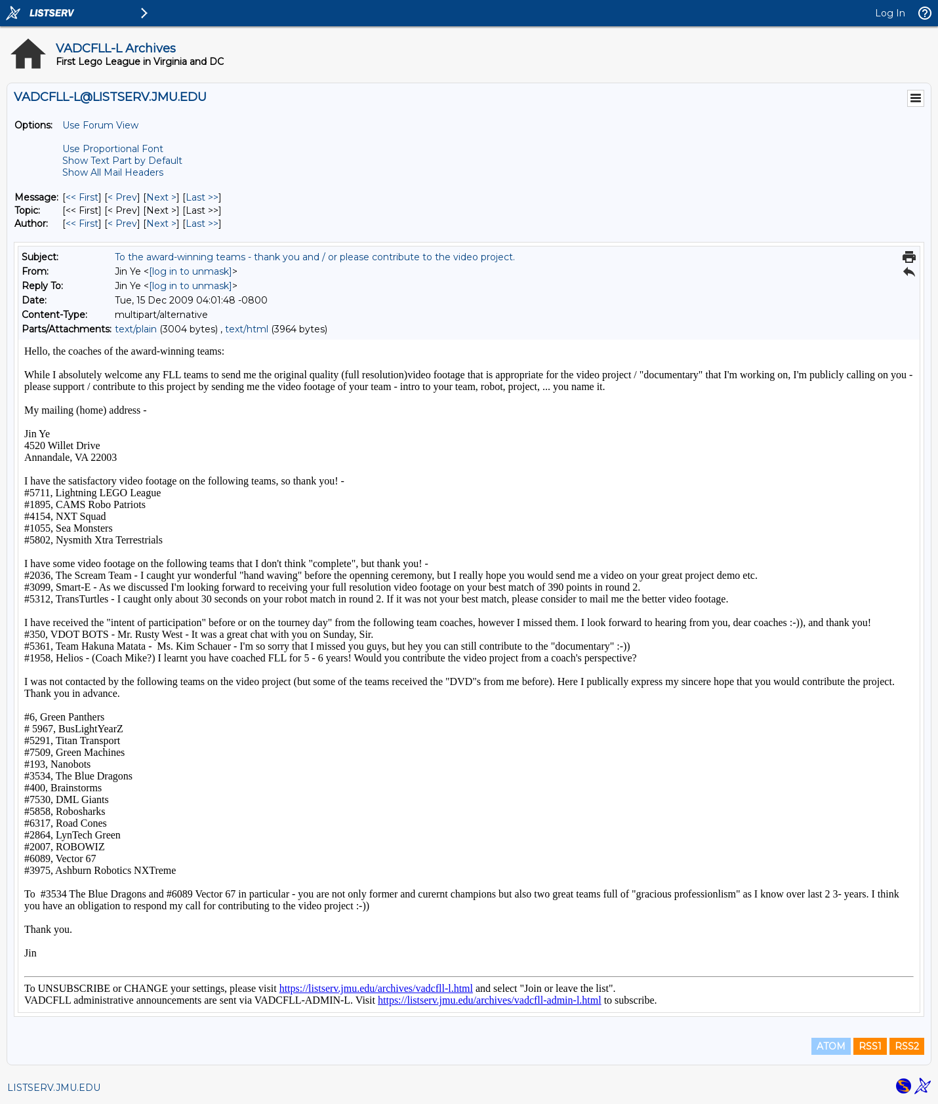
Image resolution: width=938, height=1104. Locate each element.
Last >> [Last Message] (202, 197)
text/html (246, 329)
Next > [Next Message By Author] (161, 223)
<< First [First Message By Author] (82, 223)
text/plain (136, 329)
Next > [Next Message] (161, 197)
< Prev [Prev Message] (122, 197)
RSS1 (870, 1046)
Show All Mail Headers (112, 172)
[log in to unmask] (190, 271)
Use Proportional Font (112, 149)
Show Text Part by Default (122, 161)
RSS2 (907, 1046)
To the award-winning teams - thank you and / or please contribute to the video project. (315, 257)
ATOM (831, 1046)
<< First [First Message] (82, 197)
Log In (890, 13)
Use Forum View (100, 125)
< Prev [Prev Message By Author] (122, 223)
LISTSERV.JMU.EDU (53, 1088)
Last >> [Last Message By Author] (202, 223)
